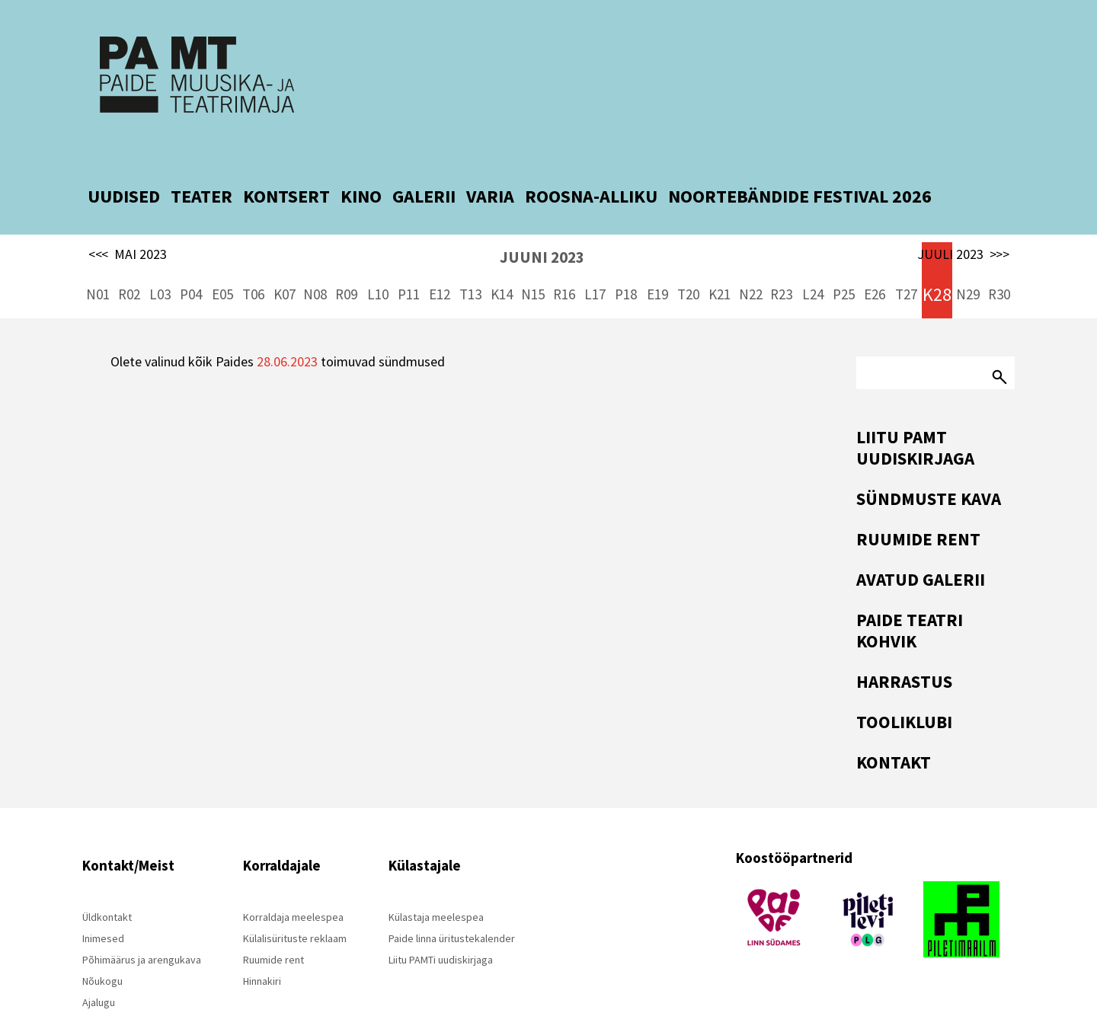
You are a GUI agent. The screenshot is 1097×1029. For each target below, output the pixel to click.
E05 (222, 259)
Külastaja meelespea (436, 882)
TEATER (201, 161)
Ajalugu (98, 967)
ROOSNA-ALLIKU (591, 161)
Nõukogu (102, 946)
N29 (968, 259)
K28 (937, 259)
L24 (813, 259)
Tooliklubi (904, 687)
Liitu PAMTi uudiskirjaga (441, 925)
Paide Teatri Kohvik (909, 595)
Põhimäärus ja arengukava (141, 925)
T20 (688, 259)
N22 (751, 259)
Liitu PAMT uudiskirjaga (915, 412)
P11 (409, 259)
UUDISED (124, 161)
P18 (626, 259)
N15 (533, 259)
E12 (439, 259)
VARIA (490, 161)
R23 (781, 259)
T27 (906, 259)
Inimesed (103, 903)
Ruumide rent (918, 504)
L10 (378, 259)
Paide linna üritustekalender (452, 903)
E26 (874, 259)
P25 (844, 259)
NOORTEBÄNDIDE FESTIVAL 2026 (800, 161)
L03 (160, 259)
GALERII (424, 161)
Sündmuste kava (928, 463)
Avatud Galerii (920, 544)
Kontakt (893, 727)
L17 (595, 259)
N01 (98, 259)
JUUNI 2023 (542, 222)
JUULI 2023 (963, 219)
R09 (346, 259)
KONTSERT (286, 161)
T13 (470, 259)
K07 (284, 259)
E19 (657, 259)
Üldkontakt (107, 882)
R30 (999, 259)
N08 (315, 259)
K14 (502, 259)
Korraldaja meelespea (293, 882)
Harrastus (904, 646)
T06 (253, 259)
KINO (361, 161)
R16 (564, 259)
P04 (191, 259)
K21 (719, 259)
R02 (129, 259)
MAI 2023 (127, 219)
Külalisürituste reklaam (295, 903)
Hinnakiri (262, 946)
